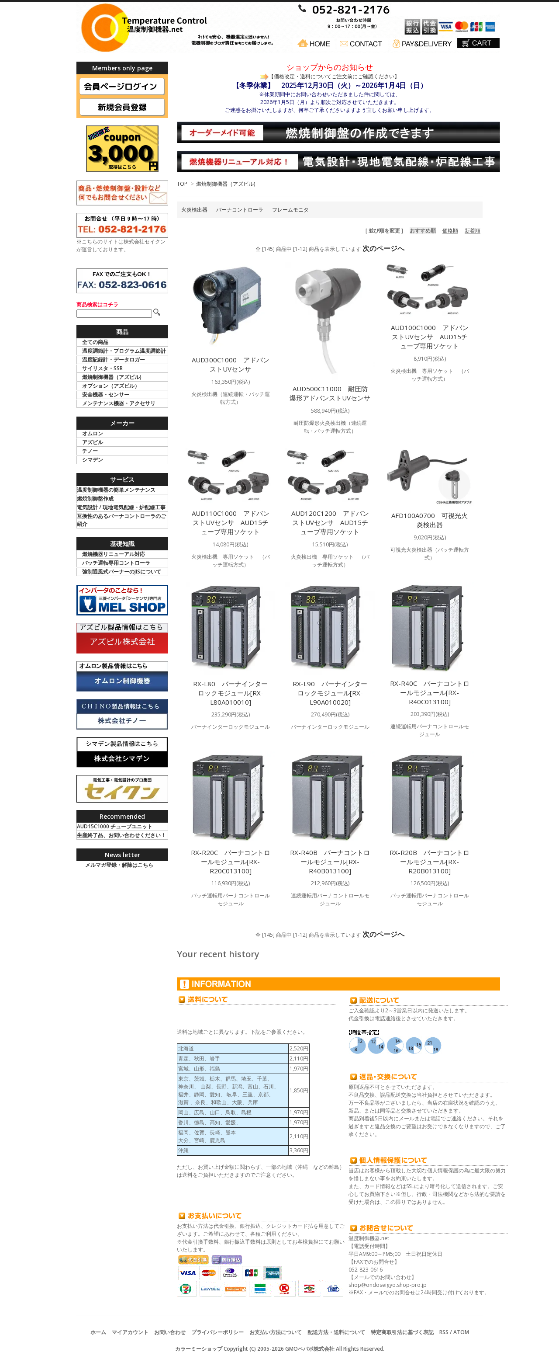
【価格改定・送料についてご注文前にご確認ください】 (334, 76)
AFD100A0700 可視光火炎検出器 (429, 520)
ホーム (98, 1332)
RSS (444, 1332)
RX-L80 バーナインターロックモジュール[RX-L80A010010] (230, 692)
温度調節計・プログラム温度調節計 (124, 351)
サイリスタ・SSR (102, 368)
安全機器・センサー (105, 394)
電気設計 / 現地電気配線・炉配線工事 (121, 507)
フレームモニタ (290, 209)
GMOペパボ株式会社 (310, 1348)
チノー (90, 451)
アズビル (92, 442)
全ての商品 (95, 342)
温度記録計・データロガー (113, 359)
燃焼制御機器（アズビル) (225, 184)
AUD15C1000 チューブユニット (114, 826)
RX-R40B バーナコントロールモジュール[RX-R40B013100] (330, 861)
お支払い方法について (275, 1332)
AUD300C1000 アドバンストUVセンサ (230, 364)
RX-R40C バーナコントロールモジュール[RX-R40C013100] (429, 692)
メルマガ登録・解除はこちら (119, 865)
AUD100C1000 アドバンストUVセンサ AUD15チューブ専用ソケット (430, 336)
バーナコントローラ (239, 209)
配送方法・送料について (336, 1332)
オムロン (92, 433)
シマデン (92, 459)
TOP (182, 184)
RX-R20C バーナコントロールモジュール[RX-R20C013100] (230, 861)
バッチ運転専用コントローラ (116, 563)
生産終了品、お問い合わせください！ (121, 835)
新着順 (472, 230)
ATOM (461, 1332)
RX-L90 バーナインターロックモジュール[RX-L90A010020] (330, 692)
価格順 (450, 230)
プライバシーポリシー (217, 1332)
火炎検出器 (194, 209)
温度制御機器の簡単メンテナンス (116, 490)
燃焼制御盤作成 (95, 498)
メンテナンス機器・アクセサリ (118, 403)
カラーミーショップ (198, 1348)
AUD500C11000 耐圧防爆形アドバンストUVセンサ (330, 393)
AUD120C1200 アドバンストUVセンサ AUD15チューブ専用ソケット (330, 522)
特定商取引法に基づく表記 (402, 1332)
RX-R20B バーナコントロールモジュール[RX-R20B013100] (429, 861)
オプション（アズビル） (111, 385)
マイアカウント (130, 1332)
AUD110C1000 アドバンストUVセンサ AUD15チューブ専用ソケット (230, 522)
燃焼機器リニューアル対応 (113, 554)
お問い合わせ (170, 1332)
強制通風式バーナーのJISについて (121, 571)
